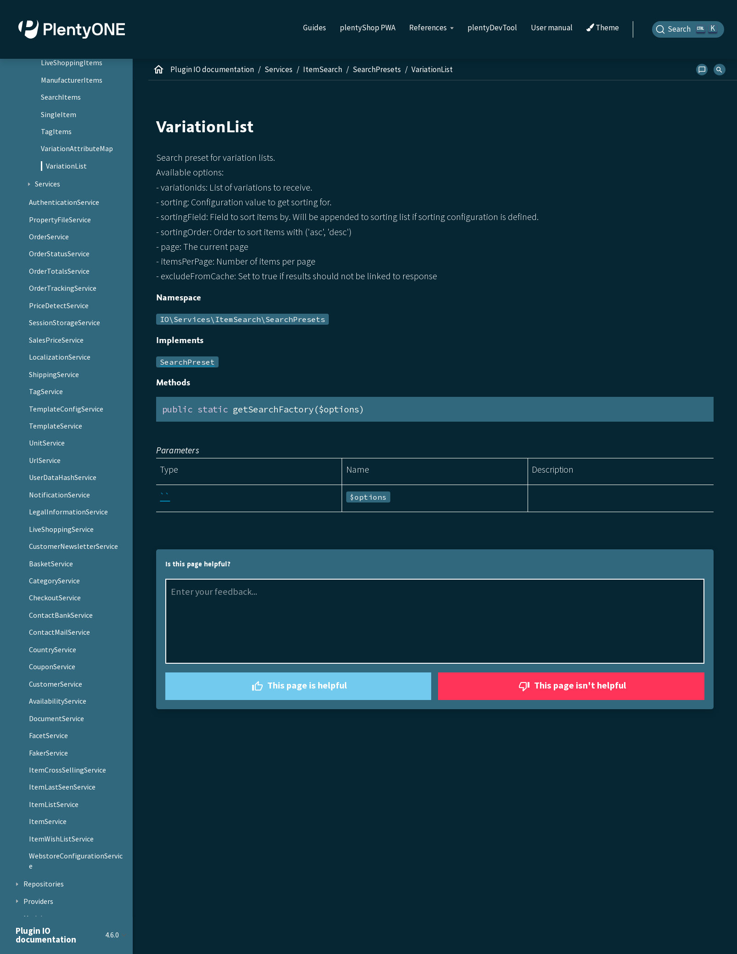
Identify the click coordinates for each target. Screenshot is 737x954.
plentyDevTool (492, 28)
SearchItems (61, 97)
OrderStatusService (59, 253)
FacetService (48, 735)
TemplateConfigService (66, 408)
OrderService (49, 236)
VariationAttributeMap (77, 148)
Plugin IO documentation (212, 69)
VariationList (66, 165)
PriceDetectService (59, 305)
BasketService (51, 563)
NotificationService (59, 494)
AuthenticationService (64, 202)
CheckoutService (55, 597)
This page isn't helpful (571, 686)
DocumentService (56, 718)
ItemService (48, 821)
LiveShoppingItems (71, 62)
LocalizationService (59, 356)
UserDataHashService (62, 477)
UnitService (47, 442)
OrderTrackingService (62, 288)
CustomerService (55, 684)
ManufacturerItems (71, 80)
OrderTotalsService (59, 271)
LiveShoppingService (61, 529)
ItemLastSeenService (62, 786)
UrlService (45, 460)
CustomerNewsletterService (73, 546)
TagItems (56, 131)
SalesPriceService (56, 339)
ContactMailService (59, 632)
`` (165, 496)
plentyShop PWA (367, 28)
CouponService (52, 666)
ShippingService (54, 374)
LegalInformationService (68, 511)
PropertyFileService (60, 219)
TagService (46, 391)
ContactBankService (61, 615)
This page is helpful (298, 686)
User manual (552, 28)
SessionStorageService (64, 322)
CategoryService (54, 580)
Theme (602, 28)
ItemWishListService (61, 838)
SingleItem (58, 114)
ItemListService (54, 804)
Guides (314, 28)
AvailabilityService (57, 701)
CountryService (52, 649)
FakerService (48, 752)
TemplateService (55, 425)
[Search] (688, 29)
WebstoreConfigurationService (76, 860)
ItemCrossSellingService (67, 769)
